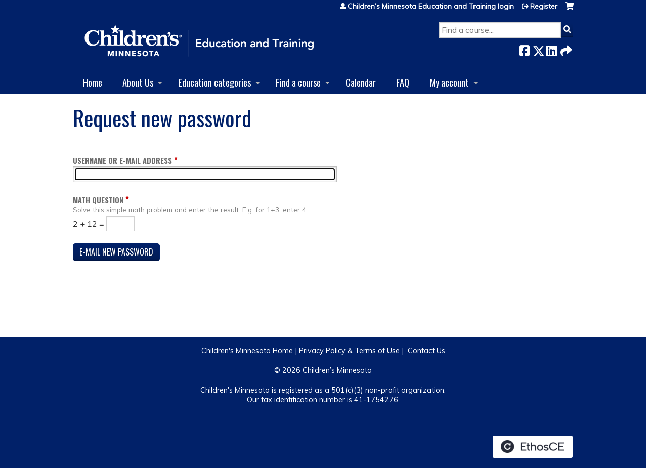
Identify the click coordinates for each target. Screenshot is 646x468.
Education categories (214, 82)
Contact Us (426, 350)
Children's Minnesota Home (247, 350)
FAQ (402, 82)
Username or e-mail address (122, 160)
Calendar (361, 82)
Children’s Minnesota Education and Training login (431, 6)
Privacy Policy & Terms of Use (349, 350)
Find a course (298, 82)
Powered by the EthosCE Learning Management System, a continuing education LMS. (533, 447)
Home (92, 82)
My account (449, 82)
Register (543, 6)
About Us (137, 82)
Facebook (524, 49)
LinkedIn (551, 49)
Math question (98, 200)
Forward (565, 49)
